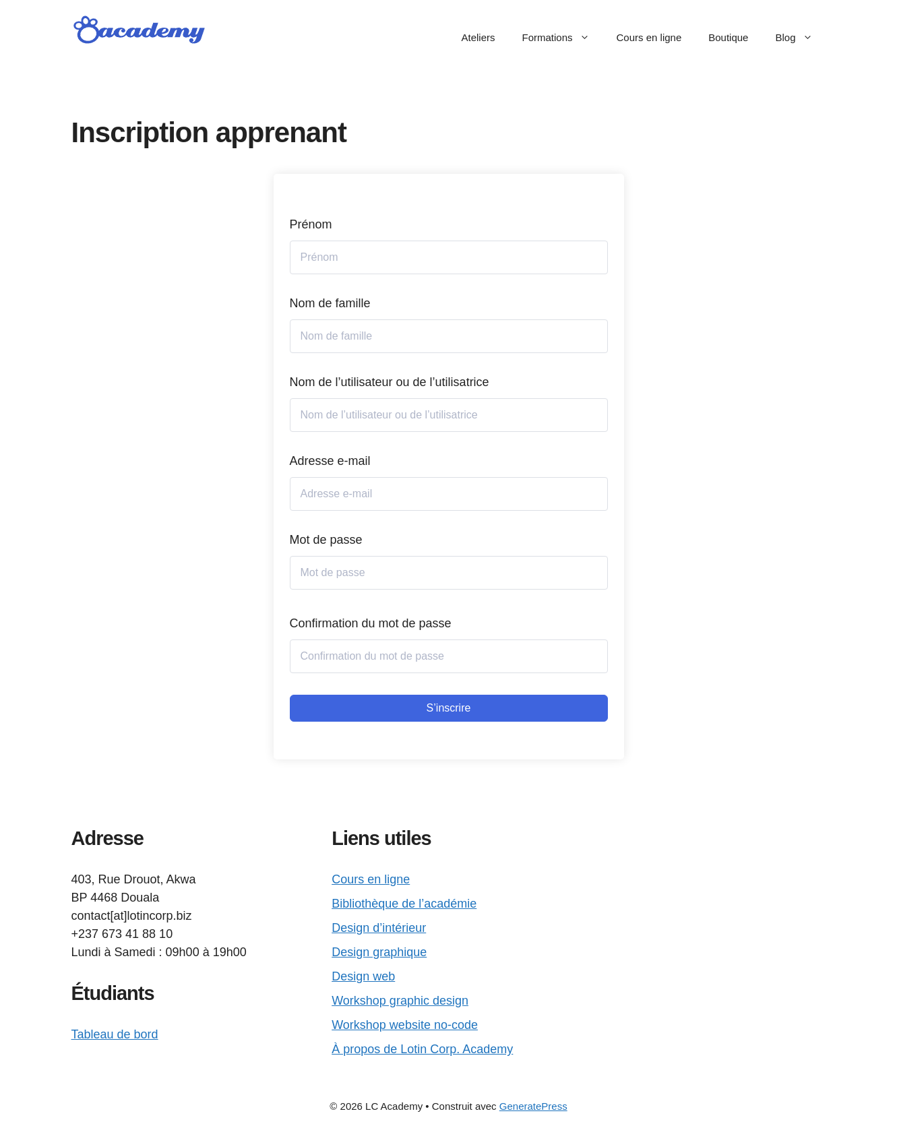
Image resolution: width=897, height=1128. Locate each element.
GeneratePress (533, 1106)
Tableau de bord (114, 1034)
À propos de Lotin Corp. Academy (422, 1049)
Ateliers (478, 37)
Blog (800, 38)
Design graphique (379, 952)
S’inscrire (449, 708)
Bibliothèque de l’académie (404, 903)
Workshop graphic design (400, 1000)
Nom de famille (330, 303)
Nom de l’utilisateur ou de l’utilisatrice (389, 382)
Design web (363, 976)
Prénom (311, 224)
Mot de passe (326, 539)
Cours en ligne (649, 37)
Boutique (728, 37)
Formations (562, 38)
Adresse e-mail (330, 461)
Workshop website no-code (405, 1025)
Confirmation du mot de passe (371, 623)
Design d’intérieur (379, 928)
